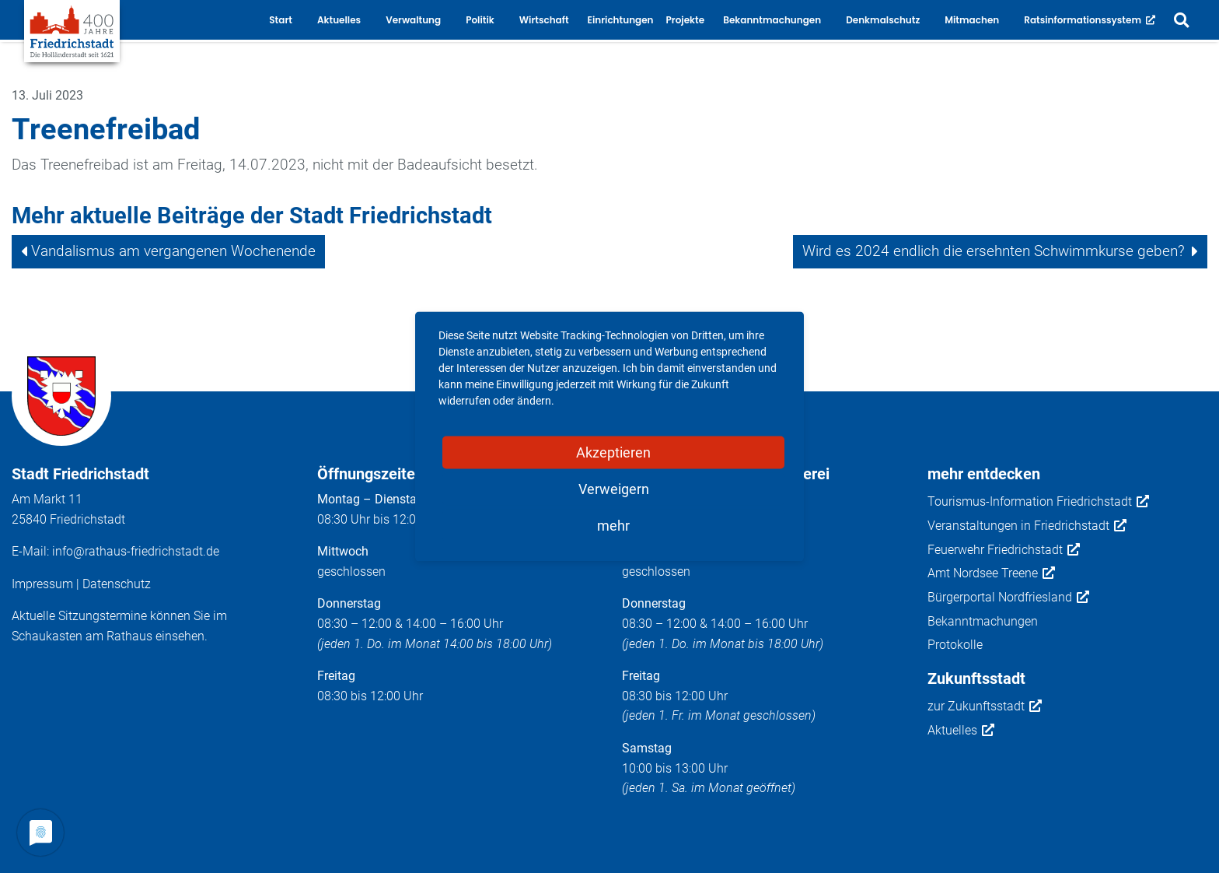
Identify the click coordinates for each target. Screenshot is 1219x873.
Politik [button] (480, 19)
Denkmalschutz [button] (883, 19)
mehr (613, 525)
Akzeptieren (613, 452)
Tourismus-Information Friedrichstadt (1038, 502)
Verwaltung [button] (413, 19)
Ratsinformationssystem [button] (1089, 19)
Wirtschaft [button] (544, 19)
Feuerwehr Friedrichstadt (1003, 550)
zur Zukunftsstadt (984, 706)
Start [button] (280, 19)
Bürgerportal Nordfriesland (1008, 597)
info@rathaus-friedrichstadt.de (135, 551)
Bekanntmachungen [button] (772, 19)
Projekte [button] (685, 19)
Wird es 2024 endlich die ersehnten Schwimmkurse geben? (993, 251)
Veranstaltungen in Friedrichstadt (1026, 526)
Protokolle (955, 644)
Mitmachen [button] (972, 19)
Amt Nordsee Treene (991, 573)
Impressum (42, 584)
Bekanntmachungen (982, 621)
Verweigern (613, 489)
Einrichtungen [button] (621, 19)
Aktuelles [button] (339, 19)
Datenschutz (116, 584)
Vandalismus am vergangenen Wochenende (173, 251)
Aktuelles (960, 730)
